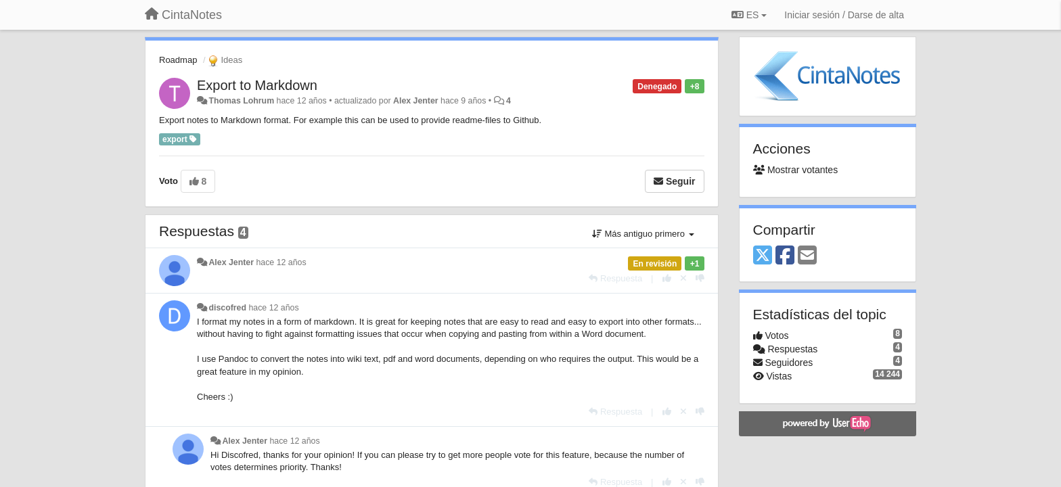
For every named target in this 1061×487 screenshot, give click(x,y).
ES (749, 14)
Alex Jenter (415, 101)
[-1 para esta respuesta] (700, 278)
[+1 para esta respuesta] (666, 278)
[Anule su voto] (683, 278)
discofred (227, 307)
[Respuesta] (615, 278)
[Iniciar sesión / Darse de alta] (844, 14)
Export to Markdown (257, 85)
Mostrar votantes (795, 169)
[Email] (807, 256)
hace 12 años (281, 262)
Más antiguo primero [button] (643, 234)
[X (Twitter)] (762, 256)
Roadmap (178, 60)
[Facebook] (784, 256)
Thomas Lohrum (241, 101)
